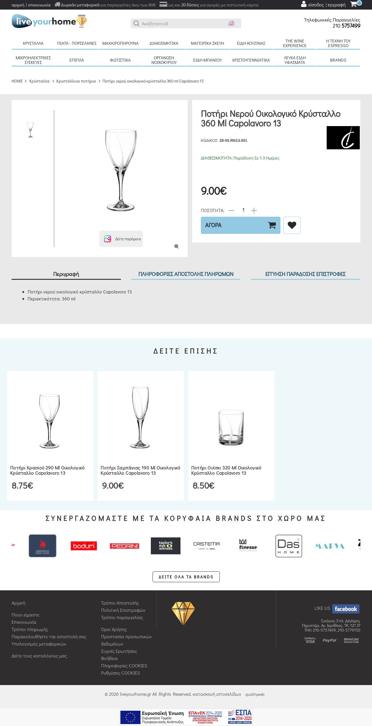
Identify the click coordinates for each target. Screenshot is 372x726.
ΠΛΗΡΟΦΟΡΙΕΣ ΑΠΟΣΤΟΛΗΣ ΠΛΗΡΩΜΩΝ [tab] (185, 273)
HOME (17, 81)
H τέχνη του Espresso (338, 43)
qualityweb (254, 694)
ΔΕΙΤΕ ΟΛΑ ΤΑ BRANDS (186, 577)
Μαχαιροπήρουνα (120, 43)
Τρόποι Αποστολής (120, 603)
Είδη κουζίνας (251, 43)
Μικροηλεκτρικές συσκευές (33, 60)
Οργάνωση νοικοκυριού (164, 60)
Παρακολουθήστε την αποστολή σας (49, 636)
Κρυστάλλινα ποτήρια (76, 81)
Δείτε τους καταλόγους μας (39, 655)
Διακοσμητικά (164, 43)
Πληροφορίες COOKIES (124, 665)
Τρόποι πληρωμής (30, 629)
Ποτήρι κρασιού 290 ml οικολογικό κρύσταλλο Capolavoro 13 (47, 470)
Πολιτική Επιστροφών (123, 610)
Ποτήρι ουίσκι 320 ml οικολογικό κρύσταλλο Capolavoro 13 (226, 470)
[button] (137, 23)
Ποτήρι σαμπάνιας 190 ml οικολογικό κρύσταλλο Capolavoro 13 (140, 470)
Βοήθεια (109, 658)
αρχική (18, 5)
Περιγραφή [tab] (66, 273)
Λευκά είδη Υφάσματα (295, 60)
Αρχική (18, 603)
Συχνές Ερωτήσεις (119, 651)
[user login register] (323, 4)
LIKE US (337, 608)
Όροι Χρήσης (114, 629)
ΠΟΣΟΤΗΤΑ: (212, 210)
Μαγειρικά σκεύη (207, 43)
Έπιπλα (76, 60)
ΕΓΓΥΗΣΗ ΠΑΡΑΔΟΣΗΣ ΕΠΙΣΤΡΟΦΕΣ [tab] (305, 273)
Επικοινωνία (24, 622)
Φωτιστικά (120, 60)
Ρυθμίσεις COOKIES (120, 673)
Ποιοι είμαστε (25, 615)
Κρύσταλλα (33, 43)
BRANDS (338, 60)
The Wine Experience (295, 43)
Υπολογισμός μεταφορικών (39, 644)
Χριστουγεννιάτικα (251, 60)
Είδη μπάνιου (207, 60)
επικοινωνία (39, 5)
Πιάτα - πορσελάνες (76, 43)
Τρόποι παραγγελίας (122, 617)
